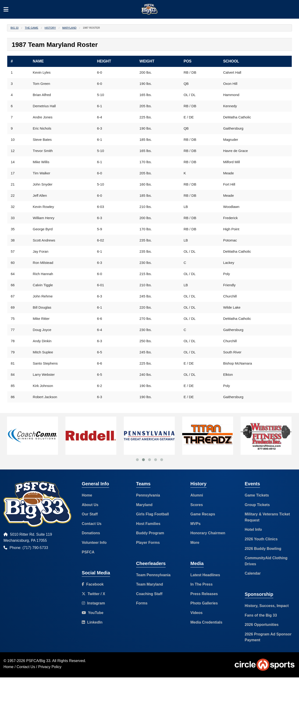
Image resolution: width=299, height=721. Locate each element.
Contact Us (91, 524)
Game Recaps (202, 514)
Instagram (93, 603)
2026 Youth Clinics (261, 539)
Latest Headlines (205, 575)
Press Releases (204, 594)
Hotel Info (253, 529)
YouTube (92, 613)
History (50, 27)
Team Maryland (149, 584)
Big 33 (14, 27)
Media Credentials (206, 622)
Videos (196, 613)
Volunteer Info (94, 543)
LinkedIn (92, 622)
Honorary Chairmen (207, 533)
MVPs (195, 524)
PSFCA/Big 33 (38, 661)
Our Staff (90, 514)
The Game (31, 27)
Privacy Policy (50, 667)
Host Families (148, 524)
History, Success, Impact (267, 606)
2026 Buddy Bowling (263, 549)
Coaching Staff (149, 594)
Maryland (69, 27)
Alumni (196, 495)
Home (87, 495)
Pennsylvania (148, 495)
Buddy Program (150, 533)
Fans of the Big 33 (261, 615)
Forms (142, 603)
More (194, 543)
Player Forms (148, 543)
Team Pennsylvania (153, 575)
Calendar (253, 573)
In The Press (201, 584)
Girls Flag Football (152, 514)
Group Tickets (257, 505)
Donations (91, 533)
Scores (196, 505)
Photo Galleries (204, 603)
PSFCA (88, 552)
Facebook (93, 584)
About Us (90, 505)
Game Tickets (257, 495)
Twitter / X (93, 594)
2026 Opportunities (262, 625)
